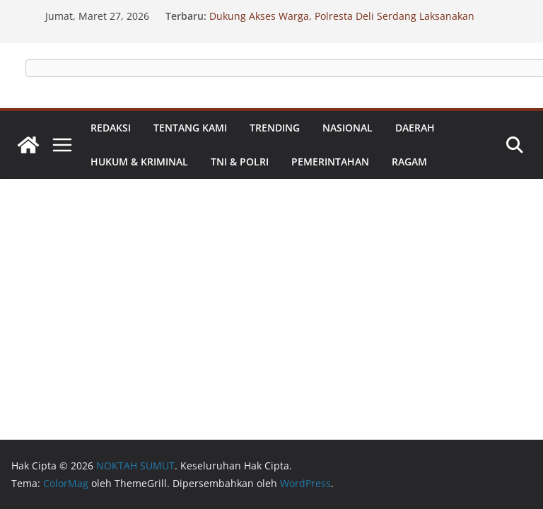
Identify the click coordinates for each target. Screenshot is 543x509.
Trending (275, 127)
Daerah (415, 127)
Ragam (409, 161)
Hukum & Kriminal (139, 161)
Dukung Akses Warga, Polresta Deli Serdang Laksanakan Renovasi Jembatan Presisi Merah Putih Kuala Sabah (341, 23)
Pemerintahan (330, 161)
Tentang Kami (190, 127)
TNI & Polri (240, 161)
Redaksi (110, 127)
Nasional (347, 127)
